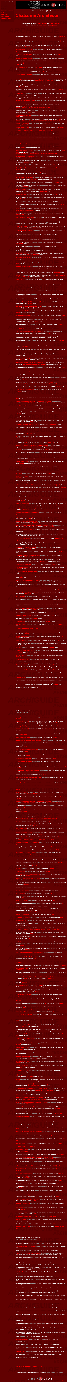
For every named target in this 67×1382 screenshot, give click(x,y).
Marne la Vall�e (39, 80)
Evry (29, 447)
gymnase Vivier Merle (21, 664)
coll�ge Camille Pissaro (22, 146)
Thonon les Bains (20, 429)
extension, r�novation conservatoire (26, 271)
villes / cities (4, 6)
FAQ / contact (5, 16)
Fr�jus (58, 589)
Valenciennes (43, 191)
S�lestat (60, 54)
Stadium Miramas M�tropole (23, 167)
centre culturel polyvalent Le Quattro (26, 547)
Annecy (55, 670)
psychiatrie (19, 473)
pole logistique (20, 499)
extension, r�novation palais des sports (27, 592)
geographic (53, 25)
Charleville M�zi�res (33, 254)
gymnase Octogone (21, 194)
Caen (44, 71)
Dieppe (51, 382)
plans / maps (4, 14)
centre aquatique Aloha (22, 659)
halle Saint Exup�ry (21, 655)
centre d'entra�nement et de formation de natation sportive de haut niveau (36, 441)
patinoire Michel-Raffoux (22, 127)
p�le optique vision (21, 624)
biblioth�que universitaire (23, 576)
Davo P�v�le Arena (21, 397)
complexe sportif (20, 621)
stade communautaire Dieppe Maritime (26, 571)
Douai (40, 60)
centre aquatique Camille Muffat (24, 49)
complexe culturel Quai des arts (24, 466)
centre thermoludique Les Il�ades (25, 529)
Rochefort (61, 340)
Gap (30, 548)
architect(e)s (4, 8)
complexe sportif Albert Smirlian (24, 150)
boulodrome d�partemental (23, 615)
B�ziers (28, 438)
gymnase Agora (20, 104)
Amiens (57, 143)
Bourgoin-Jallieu (26, 509)
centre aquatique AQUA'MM (23, 115)
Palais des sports (20, 589)
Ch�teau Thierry (20, 214)
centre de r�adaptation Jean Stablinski (26, 424)
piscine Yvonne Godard (22, 137)
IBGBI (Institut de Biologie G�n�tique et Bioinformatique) (32, 445)
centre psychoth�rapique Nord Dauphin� (27, 508)
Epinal (17, 514)
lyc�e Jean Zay (20, 279)
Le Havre (27, 556)
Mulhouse (25, 157)
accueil (17, 11)
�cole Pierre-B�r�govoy (23, 266)
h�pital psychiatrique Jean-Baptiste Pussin (28, 517)
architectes (27, 11)
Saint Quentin (19, 243)
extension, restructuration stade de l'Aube (27, 608)
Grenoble (58, 372)
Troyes (17, 64)
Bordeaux (24, 76)
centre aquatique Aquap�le (23, 143)
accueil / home (5, 4)
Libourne (26, 162)
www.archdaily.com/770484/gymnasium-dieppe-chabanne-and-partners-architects (36, 153)
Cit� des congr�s (21, 189)
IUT (16, 436)
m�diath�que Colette (22, 461)
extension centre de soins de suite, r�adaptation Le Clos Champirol (34, 525)
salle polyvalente (20, 640)
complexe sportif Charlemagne (24, 54)
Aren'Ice (18, 208)
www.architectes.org (50, 1374)
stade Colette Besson (21, 328)
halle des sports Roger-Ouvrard (24, 177)
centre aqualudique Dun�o (23, 315)
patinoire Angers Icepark (22, 123)
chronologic (43, 25)
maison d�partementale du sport (25, 389)
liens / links (4, 12)
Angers (24, 124)
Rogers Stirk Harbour (44, 172)
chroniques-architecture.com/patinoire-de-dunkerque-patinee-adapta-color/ (35, 130)
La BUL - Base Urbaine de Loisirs (25, 485)
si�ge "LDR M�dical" (22, 226)
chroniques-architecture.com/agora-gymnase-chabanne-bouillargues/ (33, 107)
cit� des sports (20, 93)
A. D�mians (39, 67)
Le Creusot (24, 493)
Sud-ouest (30, 95)
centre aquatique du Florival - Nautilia (26, 156)
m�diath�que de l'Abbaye (23, 358)
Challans (18, 259)
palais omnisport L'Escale (23, 538)
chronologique (42, 23)
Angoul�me (23, 198)
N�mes (61, 41)
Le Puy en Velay (58, 416)
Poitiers (47, 449)
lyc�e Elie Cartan (20, 677)
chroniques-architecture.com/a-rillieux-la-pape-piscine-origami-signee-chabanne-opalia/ (38, 120)
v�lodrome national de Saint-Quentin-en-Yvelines (29, 362)
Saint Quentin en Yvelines (30, 364)
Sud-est (23, 147)
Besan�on (28, 593)
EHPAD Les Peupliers (21, 253)
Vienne (55, 165)
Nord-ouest (34, 179)
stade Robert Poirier (21, 284)
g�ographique (55, 23)
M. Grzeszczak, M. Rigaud (28, 402)
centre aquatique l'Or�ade (23, 310)
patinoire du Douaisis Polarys (24, 58)
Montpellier (19, 391)
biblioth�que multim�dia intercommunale (27, 512)
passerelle (37, 580)
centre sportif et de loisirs (23, 133)
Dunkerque (61, 127)
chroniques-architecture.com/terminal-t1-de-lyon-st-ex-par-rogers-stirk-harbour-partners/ (38, 175)
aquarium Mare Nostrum (22, 567)
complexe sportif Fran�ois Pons (25, 650)
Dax (51, 328)
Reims (21, 577)
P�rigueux (29, 433)
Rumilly (50, 466)
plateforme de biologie (22, 632)
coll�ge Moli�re (20, 596)
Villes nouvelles (49, 80)
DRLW (25, 442)
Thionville (21, 86)
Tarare (58, 386)
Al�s (56, 505)
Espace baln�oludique (22, 476)
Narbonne (18, 477)
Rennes (58, 284)
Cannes (57, 182)
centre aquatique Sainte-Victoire (24, 230)
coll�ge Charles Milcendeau (23, 257)
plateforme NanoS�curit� (23, 372)
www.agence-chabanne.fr (32, 1366)
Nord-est (18, 51)
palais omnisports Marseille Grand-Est (26, 521)
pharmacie (18, 449)
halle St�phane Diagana (22, 405)
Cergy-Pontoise (20, 210)
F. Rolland (49, 123)
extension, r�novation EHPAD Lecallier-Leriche (29, 301)
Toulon (57, 581)
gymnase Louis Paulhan (22, 636)
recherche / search (6, 18)
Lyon (29, 112)
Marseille (27, 46)
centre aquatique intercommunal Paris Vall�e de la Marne (31, 79)
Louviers (46, 140)
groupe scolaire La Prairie (23, 670)
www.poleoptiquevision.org (28, 629)
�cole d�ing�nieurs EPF (23, 63)
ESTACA (18, 275)
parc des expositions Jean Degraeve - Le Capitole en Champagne (33, 401)
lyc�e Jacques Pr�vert (22, 503)
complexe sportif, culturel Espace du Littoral (28, 555)
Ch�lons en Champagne (54, 402)
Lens (29, 518)
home (21, 11)
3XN (46, 41)
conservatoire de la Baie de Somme (25, 100)
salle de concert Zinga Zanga (23, 564)
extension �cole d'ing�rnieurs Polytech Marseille (29, 331)
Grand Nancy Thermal (22, 67)
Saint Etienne (60, 89)
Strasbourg (62, 36)
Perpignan (57, 272)
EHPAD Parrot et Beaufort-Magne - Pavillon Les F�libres (31, 432)
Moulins (25, 186)
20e (53, 137)
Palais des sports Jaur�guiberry (24, 580)
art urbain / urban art (7, 10)
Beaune (25, 379)
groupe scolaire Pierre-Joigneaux (25, 217)
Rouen (30, 303)
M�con (22, 601)
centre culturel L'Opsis (22, 345)
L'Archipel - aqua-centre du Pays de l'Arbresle (28, 222)
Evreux (53, 496)
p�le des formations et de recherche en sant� (28, 306)
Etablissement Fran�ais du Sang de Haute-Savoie (29, 683)
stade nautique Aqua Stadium (24, 74)
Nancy (52, 69)
